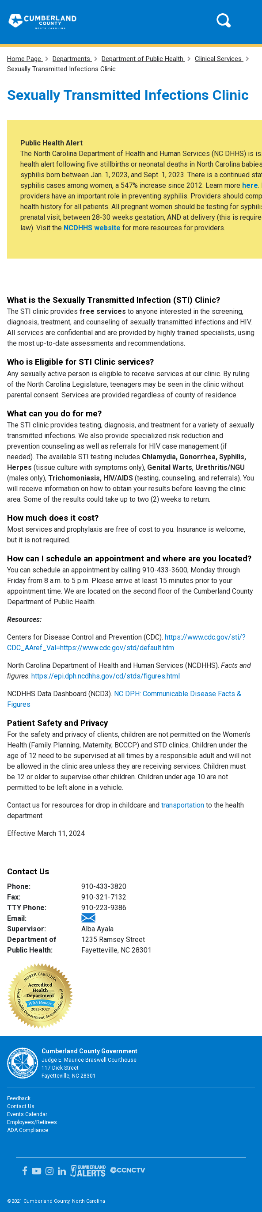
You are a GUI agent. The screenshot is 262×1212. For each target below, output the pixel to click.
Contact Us (20, 1106)
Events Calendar (27, 1114)
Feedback (18, 1098)
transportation (182, 805)
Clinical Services (219, 59)
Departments (72, 59)
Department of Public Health (143, 59)
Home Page (25, 59)
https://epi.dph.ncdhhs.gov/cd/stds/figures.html (105, 676)
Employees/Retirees (32, 1122)
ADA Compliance (27, 1130)
